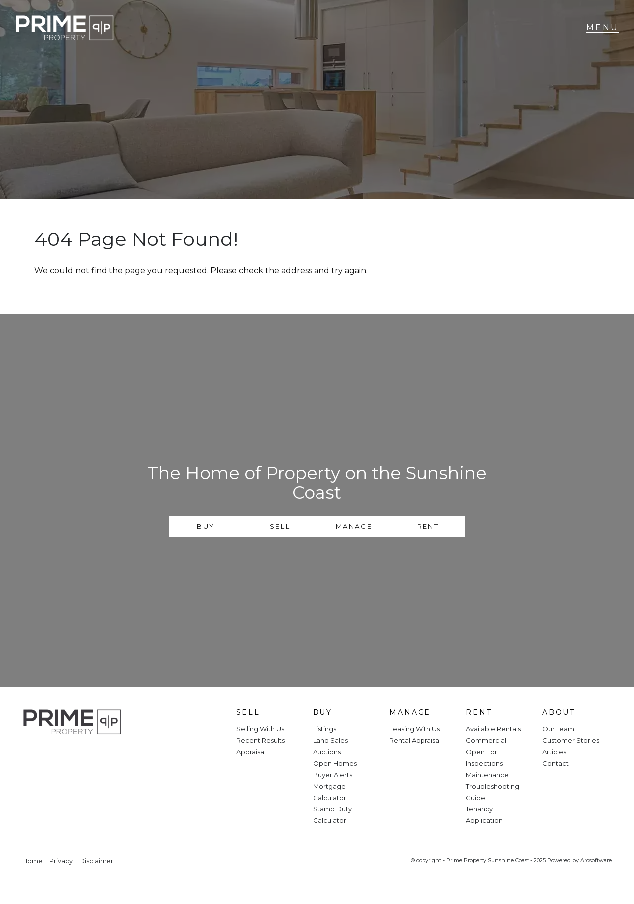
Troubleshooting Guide (492, 792)
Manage (354, 526)
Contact (555, 763)
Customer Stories (570, 740)
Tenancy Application (484, 814)
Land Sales (330, 740)
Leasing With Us (414, 729)
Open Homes (335, 763)
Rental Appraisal (415, 740)
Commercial (486, 740)
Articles (554, 752)
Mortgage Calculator (329, 792)
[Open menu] (602, 27)
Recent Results (260, 740)
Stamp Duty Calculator (332, 814)
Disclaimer (96, 861)
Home (32, 861)
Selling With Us (260, 729)
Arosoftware (596, 860)
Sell (280, 526)
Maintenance (487, 775)
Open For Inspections (484, 757)
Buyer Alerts (332, 775)
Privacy (61, 861)
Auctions (327, 752)
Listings (324, 729)
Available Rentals (493, 729)
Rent (428, 526)
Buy (206, 526)
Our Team (558, 729)
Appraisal (251, 752)
